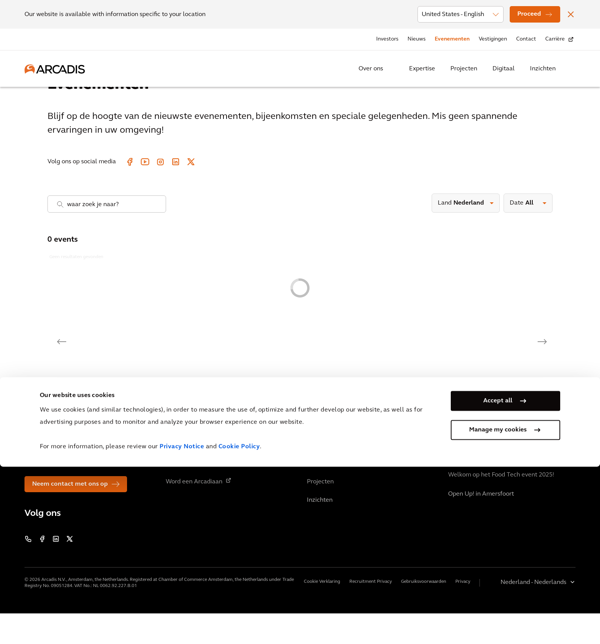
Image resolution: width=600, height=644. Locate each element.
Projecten (463, 69)
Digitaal (503, 69)
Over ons (371, 69)
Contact (526, 39)
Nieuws (417, 39)
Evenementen (452, 39)
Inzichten (543, 69)
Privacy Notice (182, 624)
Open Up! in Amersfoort (481, 525)
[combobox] (106, 234)
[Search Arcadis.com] (571, 68)
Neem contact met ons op (70, 515)
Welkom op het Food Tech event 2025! (501, 506)
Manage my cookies (498, 607)
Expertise (422, 69)
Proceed (529, 14)
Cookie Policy (239, 624)
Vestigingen (493, 39)
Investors (387, 39)
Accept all (497, 578)
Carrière (555, 39)
